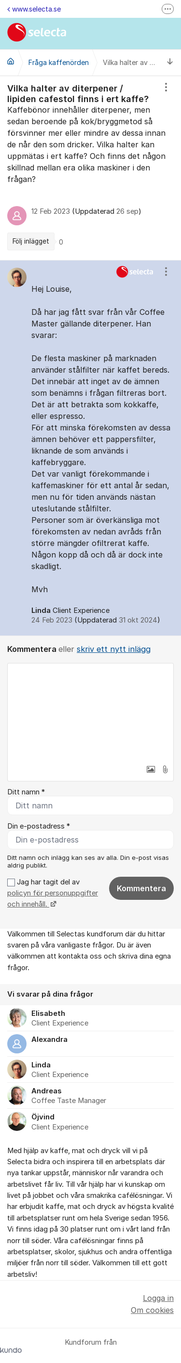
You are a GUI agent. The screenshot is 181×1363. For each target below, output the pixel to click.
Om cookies (152, 1310)
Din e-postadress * (38, 826)
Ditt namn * (26, 792)
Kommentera (141, 888)
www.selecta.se (34, 9)
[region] (90, 168)
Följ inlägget (31, 241)
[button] (150, 769)
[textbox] (90, 711)
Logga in (158, 1298)
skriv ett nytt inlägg (114, 649)
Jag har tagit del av (52, 893)
